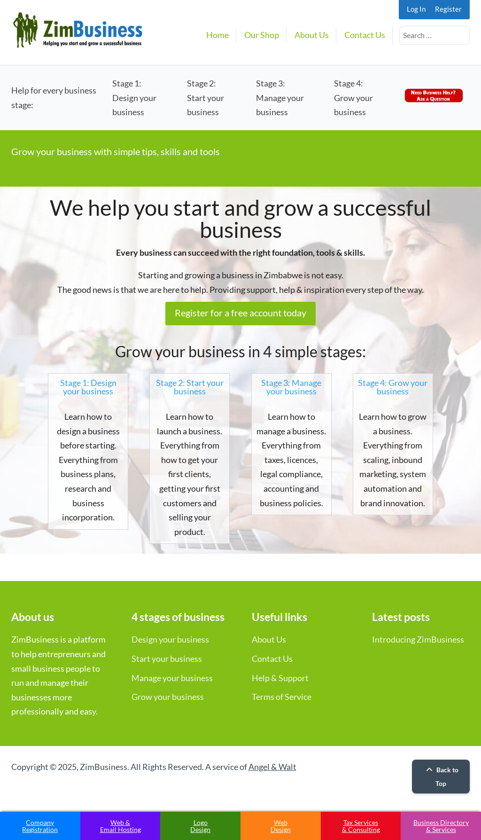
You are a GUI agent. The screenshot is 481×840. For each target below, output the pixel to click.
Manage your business (172, 678)
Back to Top (441, 776)
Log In (416, 9)
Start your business (167, 658)
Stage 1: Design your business (88, 386)
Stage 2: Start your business (190, 386)
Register (448, 9)
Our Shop (261, 35)
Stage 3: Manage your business (291, 386)
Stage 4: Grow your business (392, 386)
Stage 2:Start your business (205, 97)
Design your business (170, 639)
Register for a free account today (240, 312)
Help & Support (280, 678)
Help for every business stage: (53, 97)
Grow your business (168, 696)
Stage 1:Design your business (134, 97)
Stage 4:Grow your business (353, 97)
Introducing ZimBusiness (418, 639)
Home (217, 35)
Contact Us (364, 35)
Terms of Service (281, 696)
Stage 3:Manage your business (280, 97)
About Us (312, 35)
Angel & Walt (272, 766)
